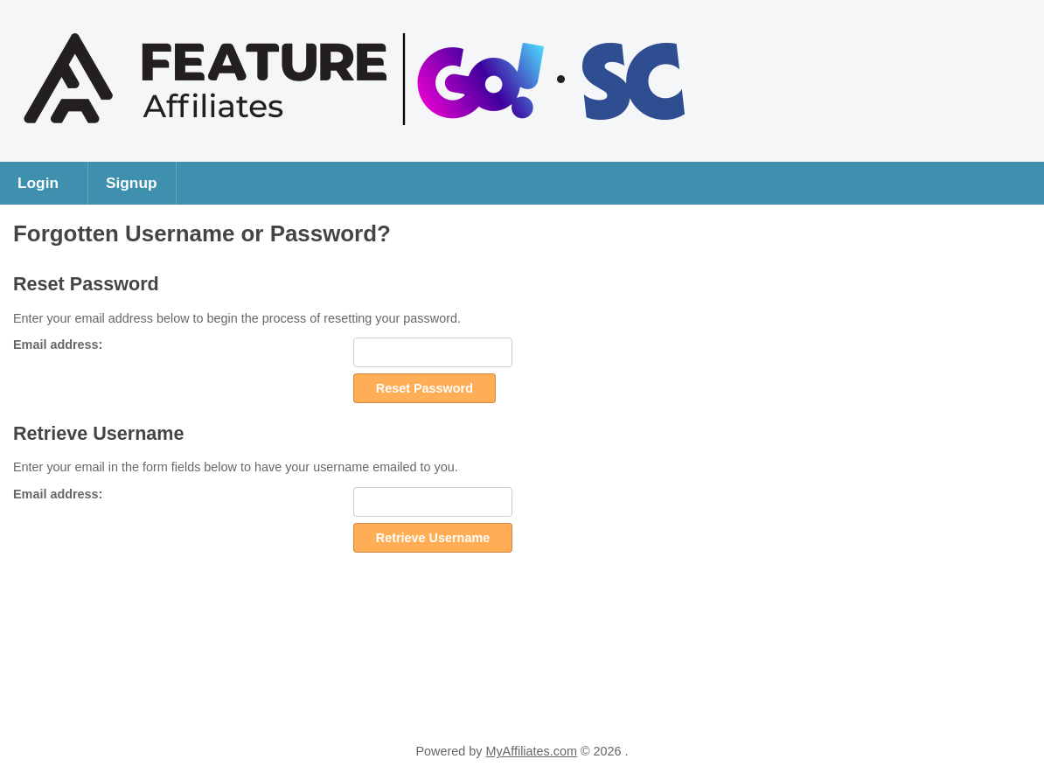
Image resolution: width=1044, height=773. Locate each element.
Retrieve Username (433, 538)
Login (38, 183)
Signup (131, 183)
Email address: (57, 345)
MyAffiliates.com (531, 751)
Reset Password (424, 388)
